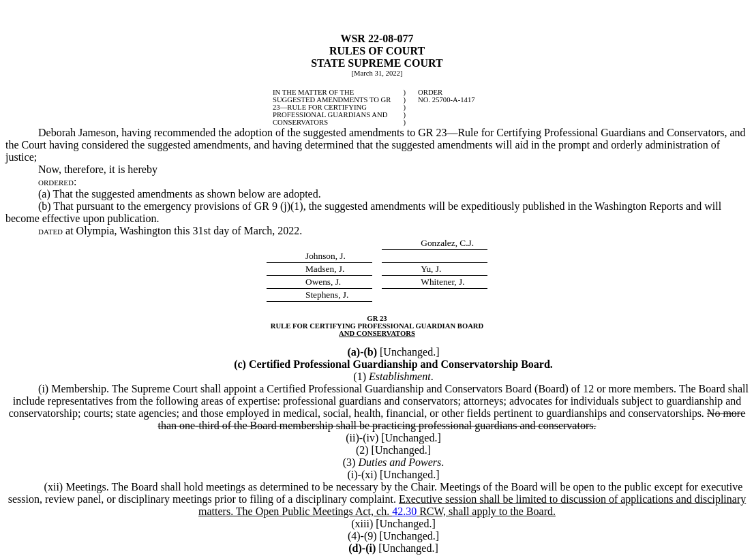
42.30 (404, 511)
